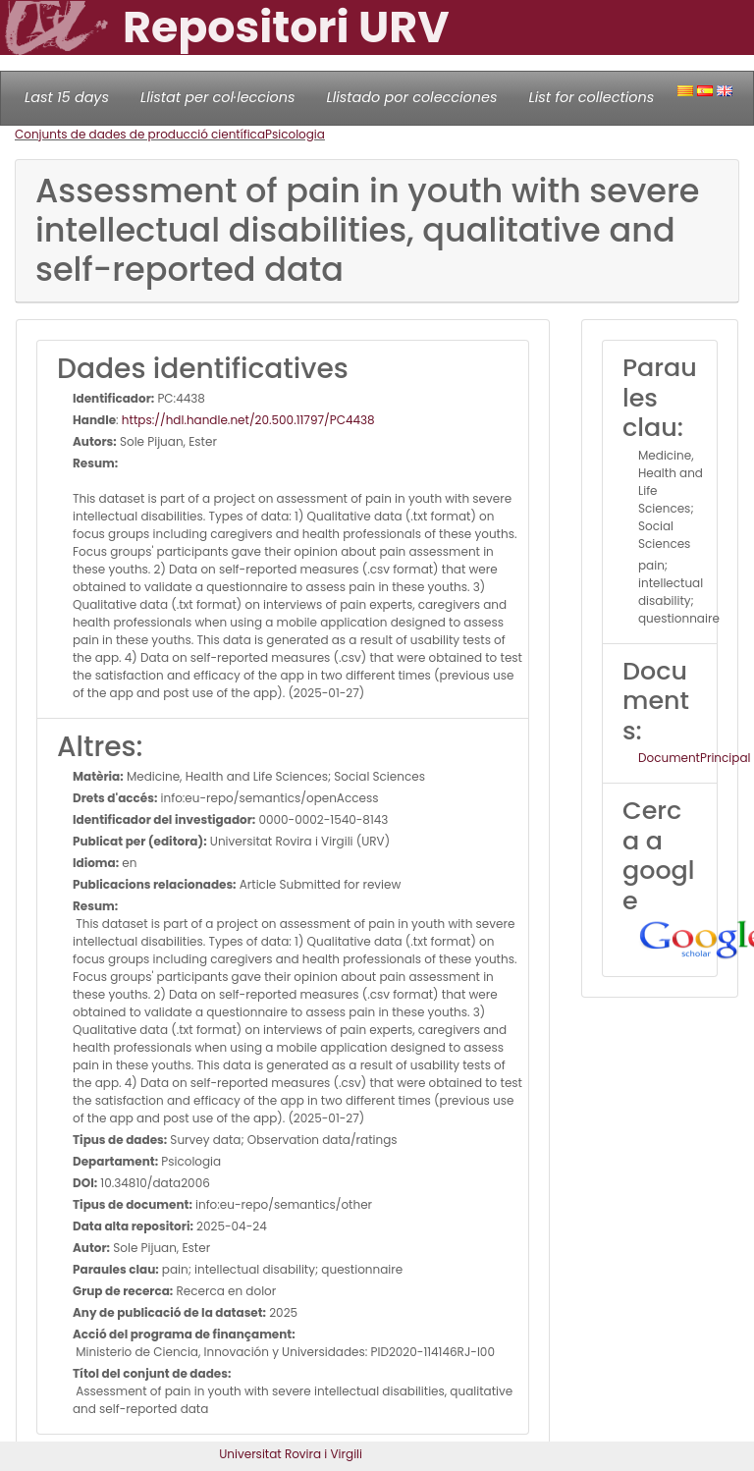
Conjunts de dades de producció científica (140, 134)
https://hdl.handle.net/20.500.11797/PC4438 (248, 419)
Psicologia (295, 134)
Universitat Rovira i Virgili (290, 1453)
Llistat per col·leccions (218, 97)
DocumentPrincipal (694, 757)
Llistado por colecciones (412, 97)
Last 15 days (67, 97)
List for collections (591, 97)
